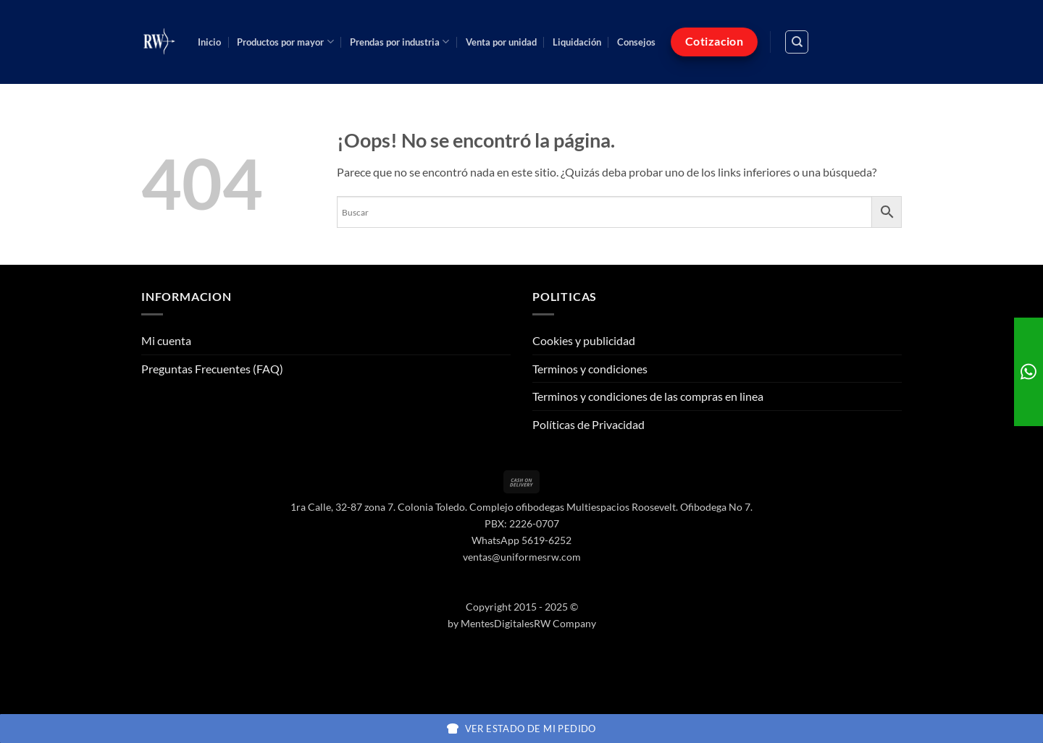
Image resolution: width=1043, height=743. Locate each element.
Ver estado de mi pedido (521, 728)
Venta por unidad (501, 42)
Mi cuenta (166, 340)
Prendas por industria (399, 41)
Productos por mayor (285, 41)
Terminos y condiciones (590, 368)
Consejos (636, 42)
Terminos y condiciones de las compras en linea (647, 396)
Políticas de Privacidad (588, 424)
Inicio (209, 42)
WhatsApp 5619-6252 (521, 540)
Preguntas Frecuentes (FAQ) (212, 368)
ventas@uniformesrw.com (522, 557)
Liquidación (577, 42)
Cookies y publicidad (583, 340)
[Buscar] (796, 42)
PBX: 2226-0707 (522, 523)
